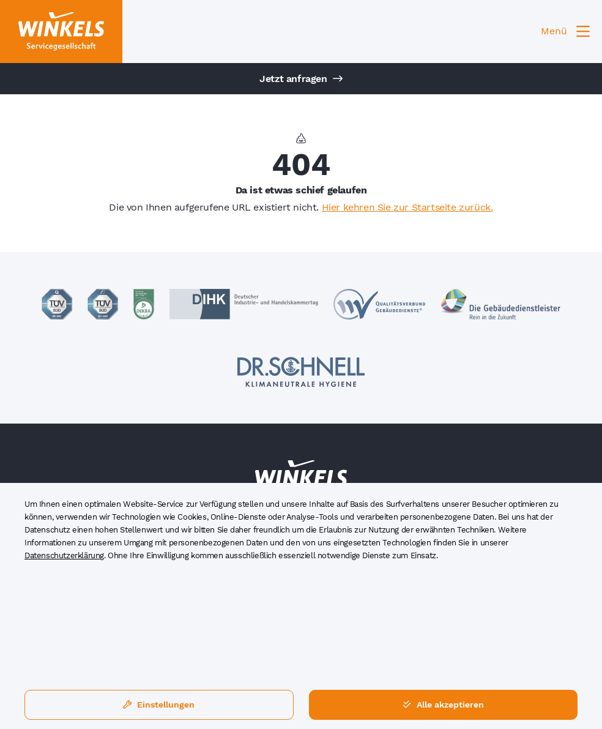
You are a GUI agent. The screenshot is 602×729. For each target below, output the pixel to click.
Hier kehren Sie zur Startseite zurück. (407, 207)
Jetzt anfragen (301, 78)
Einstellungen (159, 704)
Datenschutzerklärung (64, 555)
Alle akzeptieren (443, 704)
